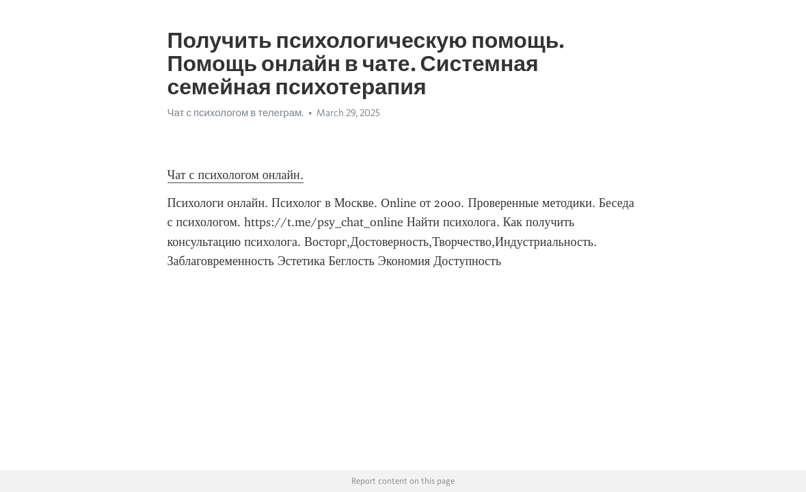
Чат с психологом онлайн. (235, 174)
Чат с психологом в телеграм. (235, 113)
